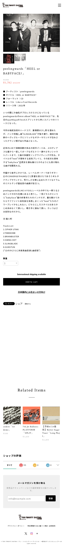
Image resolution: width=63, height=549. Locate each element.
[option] (31, 33)
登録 (51, 498)
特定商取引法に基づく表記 (38, 526)
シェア (19, 303)
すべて (10, 465)
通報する (28, 304)
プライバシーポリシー (16, 526)
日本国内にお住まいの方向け (31, 292)
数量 (5, 258)
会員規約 (52, 526)
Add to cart (31, 281)
